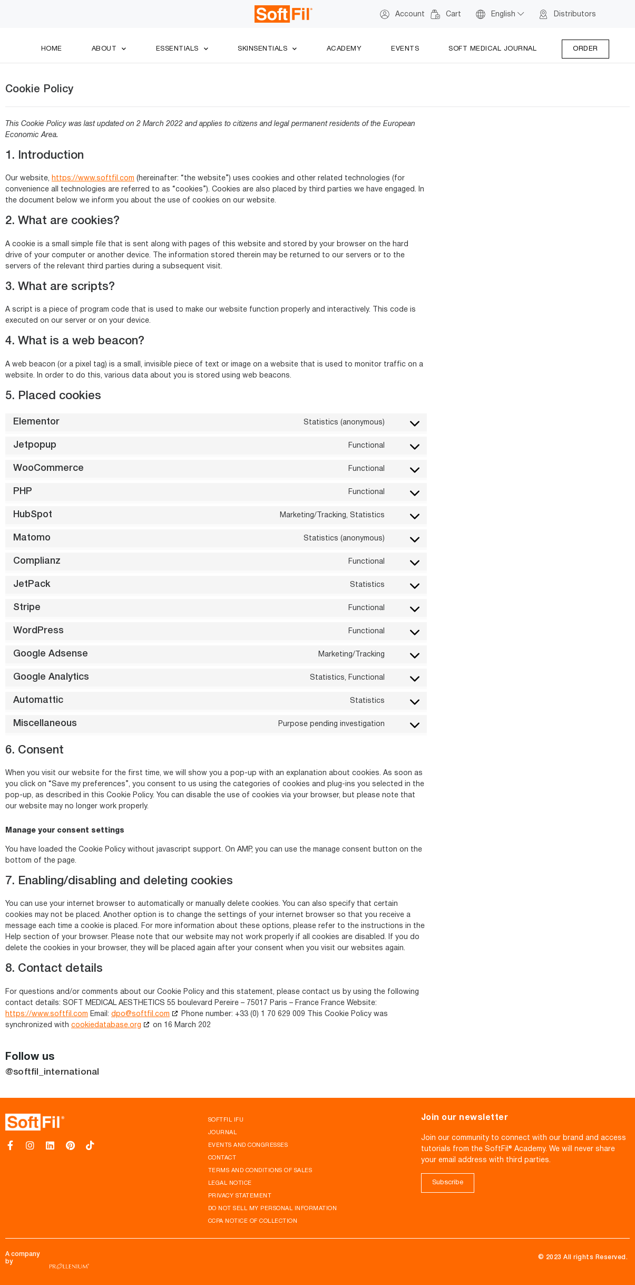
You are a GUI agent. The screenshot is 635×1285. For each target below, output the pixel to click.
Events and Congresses (248, 1145)
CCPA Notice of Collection (253, 1221)
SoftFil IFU (226, 1120)
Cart (453, 14)
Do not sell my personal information (272, 1208)
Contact (222, 1158)
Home (51, 49)
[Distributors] (543, 14)
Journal (222, 1132)
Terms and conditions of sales (260, 1170)
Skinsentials (267, 49)
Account (410, 14)
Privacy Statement (240, 1196)
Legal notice (230, 1183)
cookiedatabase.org (106, 1025)
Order (585, 49)
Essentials (182, 49)
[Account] (384, 14)
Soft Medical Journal (492, 49)
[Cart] (435, 14)
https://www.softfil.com (93, 178)
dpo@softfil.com (140, 1014)
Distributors (575, 14)
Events (405, 49)
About (109, 49)
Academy (344, 49)
